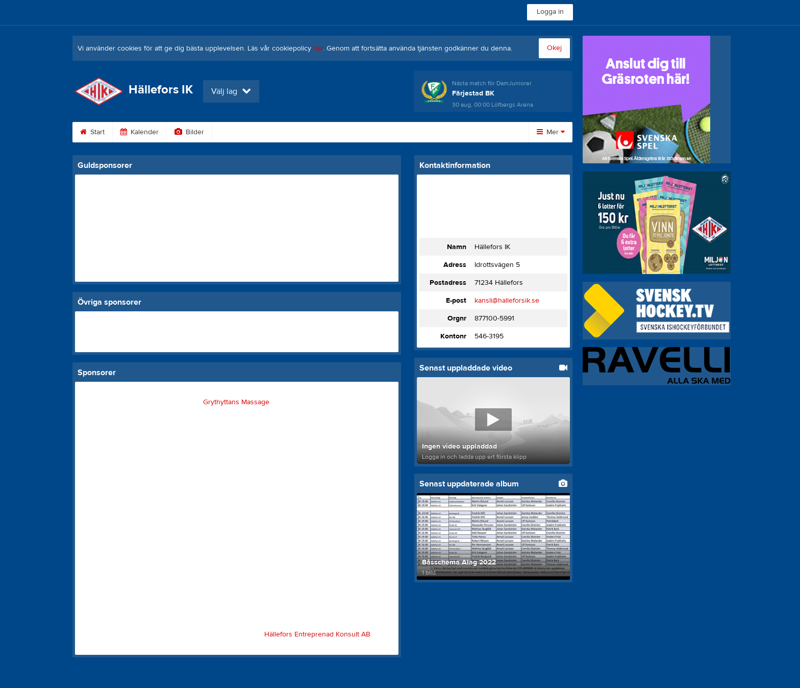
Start (92, 132)
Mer (551, 132)
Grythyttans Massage (236, 402)
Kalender (139, 132)
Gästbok (283, 132)
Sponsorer (339, 132)
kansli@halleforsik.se (506, 300)
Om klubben (401, 132)
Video (234, 132)
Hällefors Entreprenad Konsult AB (317, 634)
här (318, 48)
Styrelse (458, 132)
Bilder (189, 132)
